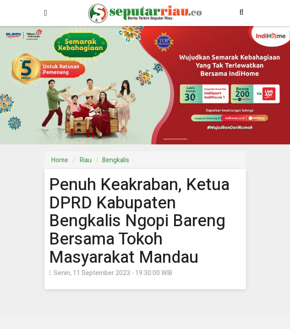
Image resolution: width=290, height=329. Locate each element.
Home (59, 160)
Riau (86, 160)
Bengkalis (115, 160)
